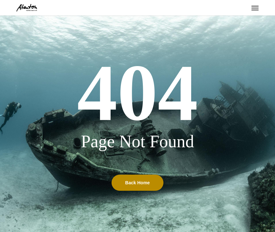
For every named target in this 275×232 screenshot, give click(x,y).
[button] (255, 8)
